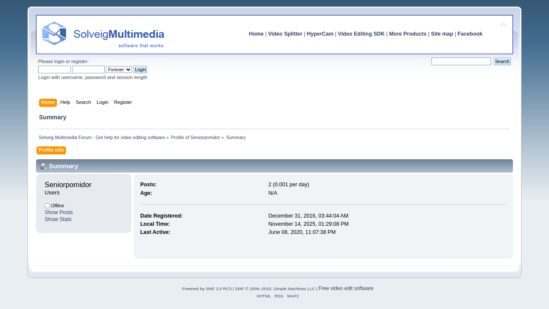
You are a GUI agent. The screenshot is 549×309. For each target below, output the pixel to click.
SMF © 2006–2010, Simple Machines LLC (275, 288)
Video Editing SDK (361, 34)
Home (256, 34)
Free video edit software (346, 288)
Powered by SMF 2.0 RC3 (207, 288)
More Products (407, 34)
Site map (442, 34)
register (79, 61)
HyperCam (320, 34)
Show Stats (58, 219)
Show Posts (59, 212)
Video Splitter (285, 34)
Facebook (470, 34)
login (59, 61)
